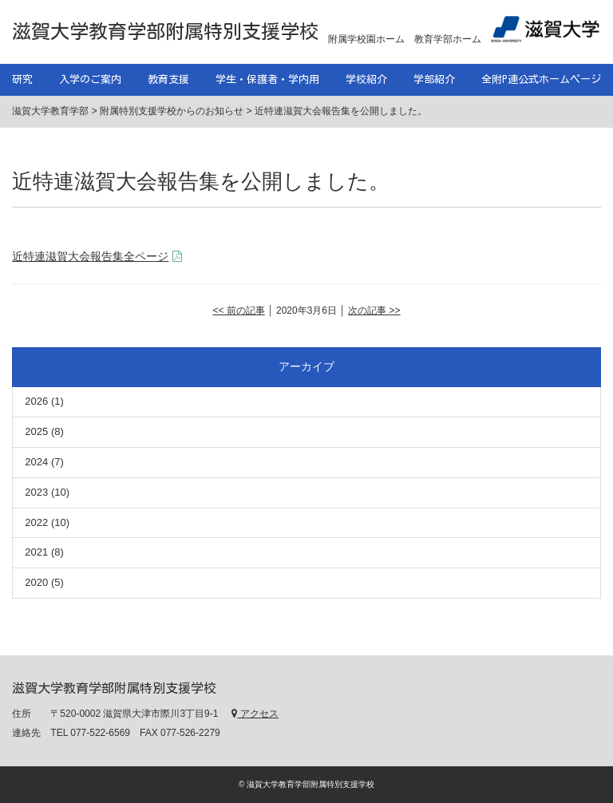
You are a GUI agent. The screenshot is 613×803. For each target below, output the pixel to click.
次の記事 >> (374, 310)
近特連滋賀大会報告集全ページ (90, 256)
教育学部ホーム (447, 39)
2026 (36, 401)
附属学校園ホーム (366, 39)
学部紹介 (434, 79)
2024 (36, 462)
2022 (36, 522)
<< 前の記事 (238, 310)
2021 (36, 552)
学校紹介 (366, 79)
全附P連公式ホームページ (541, 79)
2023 (36, 492)
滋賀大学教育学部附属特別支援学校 (165, 31)
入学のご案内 (90, 79)
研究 (22, 79)
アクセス (254, 713)
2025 (36, 431)
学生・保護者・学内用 (267, 79)
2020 (36, 582)
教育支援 (168, 79)
